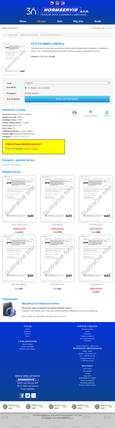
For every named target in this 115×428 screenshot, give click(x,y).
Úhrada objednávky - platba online (87, 346)
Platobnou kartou (87, 329)
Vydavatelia (12, 35)
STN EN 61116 (57, 260)
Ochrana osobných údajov (87, 385)
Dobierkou (87, 334)
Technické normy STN (29, 35)
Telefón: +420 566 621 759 (87, 353)
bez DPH (109, 28)
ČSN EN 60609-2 (15, 148)
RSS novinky (87, 371)
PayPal (87, 331)
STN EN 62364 (19, 200)
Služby (27, 336)
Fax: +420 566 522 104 (87, 356)
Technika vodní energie (11, 164)
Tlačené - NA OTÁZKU (38, 88)
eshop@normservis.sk (87, 358)
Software (28, 334)
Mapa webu (87, 376)
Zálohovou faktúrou (87, 336)
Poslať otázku (67, 99)
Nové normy (87, 368)
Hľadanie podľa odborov (27, 349)
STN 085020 (96, 260)
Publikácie (27, 331)
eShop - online (87, 351)
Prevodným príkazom (87, 338)
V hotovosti (87, 341)
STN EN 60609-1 (19, 260)
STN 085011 (57, 200)
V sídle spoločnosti (87, 360)
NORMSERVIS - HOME (87, 378)
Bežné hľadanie (27, 344)
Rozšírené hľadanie (27, 346)
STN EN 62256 (96, 200)
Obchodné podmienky (87, 383)
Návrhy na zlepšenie (87, 380)
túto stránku (61, 316)
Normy (27, 329)
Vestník (87, 373)
